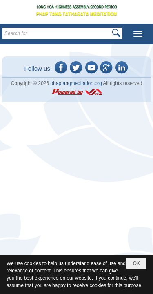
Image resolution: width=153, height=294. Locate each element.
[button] (138, 34)
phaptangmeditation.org (76, 83)
